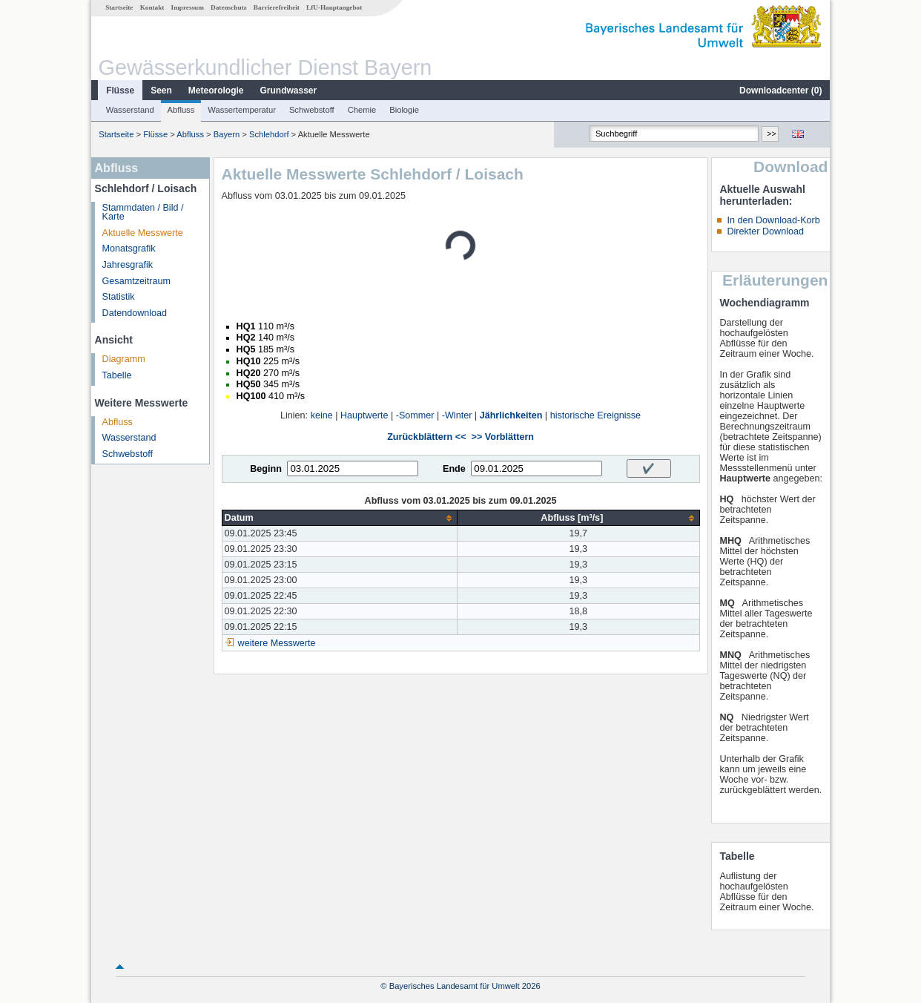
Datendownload (135, 313)
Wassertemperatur (242, 109)
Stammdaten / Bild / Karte (143, 213)
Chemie (362, 109)
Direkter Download (765, 231)
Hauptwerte (364, 415)
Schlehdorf (269, 134)
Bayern (227, 134)
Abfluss (181, 109)
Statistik (118, 297)
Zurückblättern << (426, 437)
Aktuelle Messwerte (142, 233)
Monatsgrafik (129, 248)
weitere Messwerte (277, 643)
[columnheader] (340, 518)
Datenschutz (229, 7)
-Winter (457, 415)
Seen (161, 90)
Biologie (404, 109)
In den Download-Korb (773, 220)
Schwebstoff (311, 109)
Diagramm (123, 359)
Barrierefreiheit (277, 7)
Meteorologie (216, 90)
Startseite (119, 7)
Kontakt (152, 7)
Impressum (187, 7)
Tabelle (117, 375)
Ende (454, 469)
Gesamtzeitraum (136, 281)
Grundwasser (288, 90)
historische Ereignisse (595, 415)
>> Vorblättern (503, 437)
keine (322, 415)
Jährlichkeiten (511, 415)
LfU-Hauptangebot (334, 7)
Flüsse (120, 90)
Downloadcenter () (780, 90)
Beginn (266, 469)
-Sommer (415, 415)
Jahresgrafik (128, 265)
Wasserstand (130, 109)
